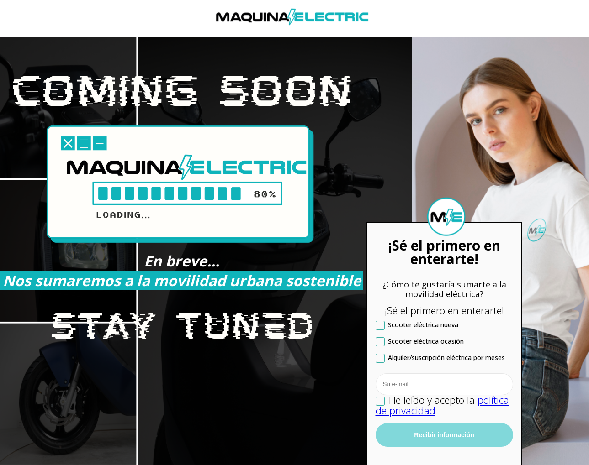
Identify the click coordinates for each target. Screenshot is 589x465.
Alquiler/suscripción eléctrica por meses (440, 358)
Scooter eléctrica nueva (417, 325)
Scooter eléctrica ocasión (420, 341)
